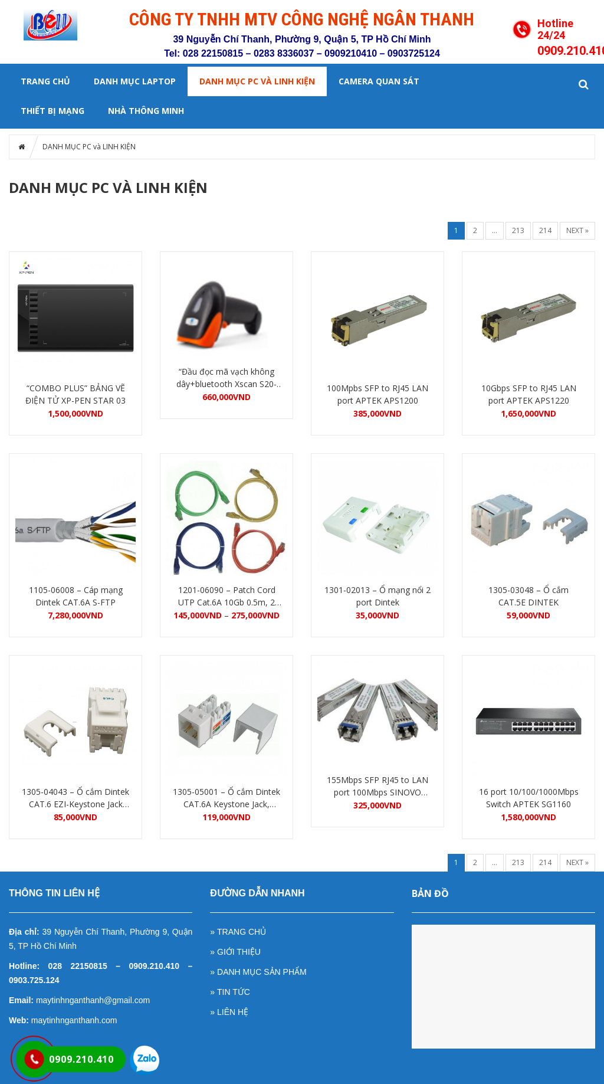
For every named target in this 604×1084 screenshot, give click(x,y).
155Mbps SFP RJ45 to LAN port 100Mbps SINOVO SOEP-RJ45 (377, 786)
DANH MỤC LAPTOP (135, 81)
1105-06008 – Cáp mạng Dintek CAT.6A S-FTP (76, 596)
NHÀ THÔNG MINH (146, 110)
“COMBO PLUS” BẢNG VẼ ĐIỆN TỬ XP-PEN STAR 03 (75, 394)
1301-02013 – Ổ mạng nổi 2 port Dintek (377, 596)
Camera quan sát (379, 81)
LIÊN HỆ (232, 1012)
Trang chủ (45, 81)
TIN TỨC (233, 992)
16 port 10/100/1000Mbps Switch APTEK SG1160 (529, 798)
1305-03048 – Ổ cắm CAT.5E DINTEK (528, 596)
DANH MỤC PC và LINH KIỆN (257, 81)
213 (518, 230)
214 (545, 230)
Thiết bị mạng (52, 110)
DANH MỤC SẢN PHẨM (262, 972)
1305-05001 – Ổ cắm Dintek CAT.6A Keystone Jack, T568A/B (226, 798)
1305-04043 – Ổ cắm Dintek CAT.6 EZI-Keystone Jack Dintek (75, 798)
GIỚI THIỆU (239, 952)
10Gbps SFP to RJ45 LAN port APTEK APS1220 (528, 394)
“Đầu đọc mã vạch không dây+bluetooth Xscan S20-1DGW (226, 378)
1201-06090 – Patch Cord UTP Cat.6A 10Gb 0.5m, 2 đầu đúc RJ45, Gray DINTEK (226, 596)
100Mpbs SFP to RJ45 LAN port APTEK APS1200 (377, 394)
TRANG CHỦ (241, 931)
